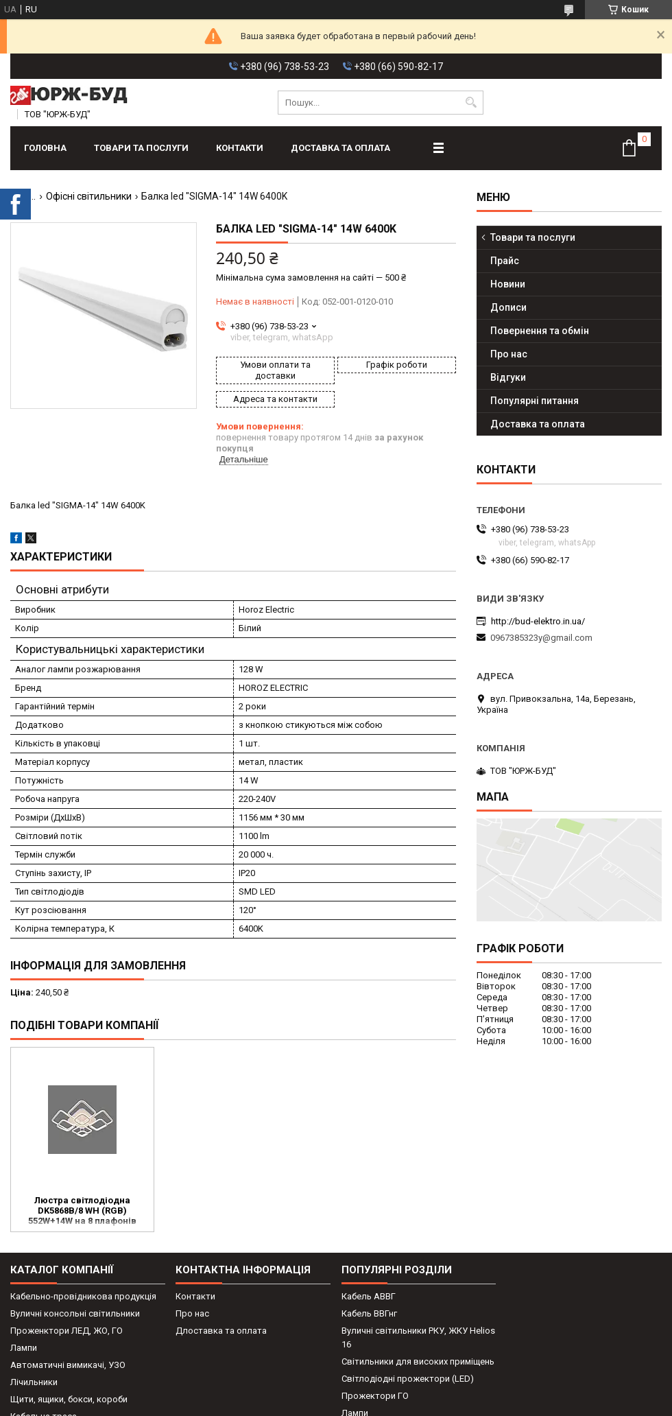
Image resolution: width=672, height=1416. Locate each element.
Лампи (23, 1348)
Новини (507, 284)
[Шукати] (471, 103)
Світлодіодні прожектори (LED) (407, 1378)
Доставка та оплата (340, 148)
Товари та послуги (141, 148)
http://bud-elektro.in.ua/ (538, 621)
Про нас (508, 354)
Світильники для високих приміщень (417, 1361)
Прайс (504, 260)
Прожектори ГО (375, 1396)
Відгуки (508, 377)
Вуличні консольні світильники (75, 1313)
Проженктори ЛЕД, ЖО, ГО (66, 1330)
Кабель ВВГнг (369, 1313)
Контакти (239, 148)
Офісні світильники (89, 196)
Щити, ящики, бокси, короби (69, 1399)
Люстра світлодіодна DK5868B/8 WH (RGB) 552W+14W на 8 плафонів (82, 1210)
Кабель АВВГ (368, 1296)
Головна (45, 148)
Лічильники (34, 1382)
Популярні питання (534, 400)
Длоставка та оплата (221, 1330)
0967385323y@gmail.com (541, 638)
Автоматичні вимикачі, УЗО (67, 1365)
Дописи (508, 307)
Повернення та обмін (539, 330)
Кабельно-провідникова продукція (83, 1296)
